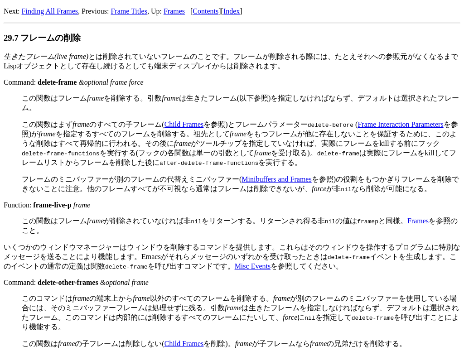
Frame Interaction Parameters (400, 124)
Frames (174, 11)
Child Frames (184, 124)
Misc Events (253, 266)
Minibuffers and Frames (276, 179)
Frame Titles (129, 11)
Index (231, 11)
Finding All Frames (50, 11)
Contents (205, 11)
